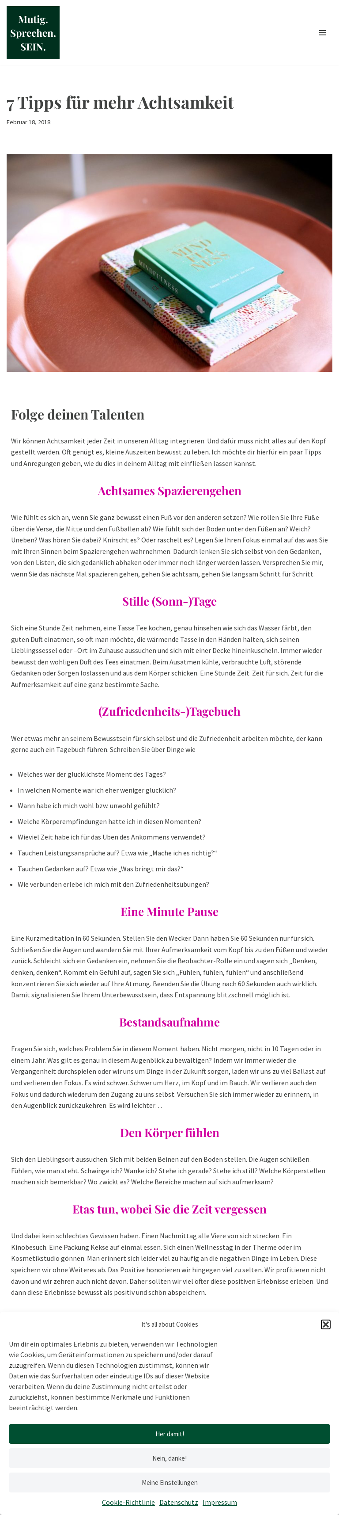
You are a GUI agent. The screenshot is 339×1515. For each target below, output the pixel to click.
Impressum (220, 1502)
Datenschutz (178, 1502)
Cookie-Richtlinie (128, 1502)
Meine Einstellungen (170, 1482)
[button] (325, 1324)
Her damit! (169, 1434)
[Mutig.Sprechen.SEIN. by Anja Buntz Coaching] (33, 32)
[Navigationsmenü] (322, 33)
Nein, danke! (169, 1458)
